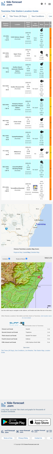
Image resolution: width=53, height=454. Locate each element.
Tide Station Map (39, 395)
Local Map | (27, 296)
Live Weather (29, 395)
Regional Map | (18, 296)
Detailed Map (35, 296)
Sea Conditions (38, 16)
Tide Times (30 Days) (18, 16)
